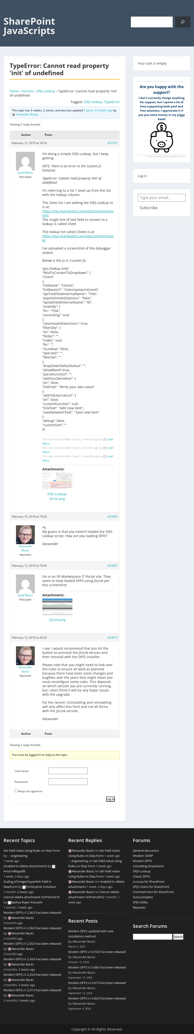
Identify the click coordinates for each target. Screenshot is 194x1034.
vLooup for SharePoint (149, 881)
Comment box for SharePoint (153, 892)
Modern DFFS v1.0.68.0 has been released (97, 967)
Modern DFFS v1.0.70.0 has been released (97, 952)
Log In (110, 799)
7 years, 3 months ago (98, 110)
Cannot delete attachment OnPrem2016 (31, 897)
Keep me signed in (30, 791)
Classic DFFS (141, 876)
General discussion (146, 850)
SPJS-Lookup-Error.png (57, 496)
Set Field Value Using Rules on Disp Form (32, 850)
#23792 (112, 143)
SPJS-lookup (93, 102)
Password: (21, 782)
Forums (27, 91)
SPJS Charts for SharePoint (151, 887)
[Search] (182, 21)
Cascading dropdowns (148, 866)
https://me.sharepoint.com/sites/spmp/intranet (78, 238)
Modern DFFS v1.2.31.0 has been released (32, 990)
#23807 (112, 566)
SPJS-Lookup (45, 91)
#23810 (112, 638)
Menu (8, 13)
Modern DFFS (142, 861)
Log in (142, 176)
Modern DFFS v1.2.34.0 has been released (32, 959)
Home (14, 91)
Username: (22, 771)
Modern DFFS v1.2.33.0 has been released (32, 974)
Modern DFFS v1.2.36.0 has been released (32, 912)
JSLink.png (57, 619)
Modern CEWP (143, 856)
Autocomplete (143, 897)
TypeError (112, 102)
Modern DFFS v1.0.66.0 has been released (97, 998)
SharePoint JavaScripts (29, 26)
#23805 (112, 517)
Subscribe (149, 207)
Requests (139, 907)
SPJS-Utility (140, 902)
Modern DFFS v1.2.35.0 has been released (32, 943)
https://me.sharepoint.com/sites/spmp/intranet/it (78, 213)
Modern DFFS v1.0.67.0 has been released (97, 983)
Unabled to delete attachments (25, 866)
